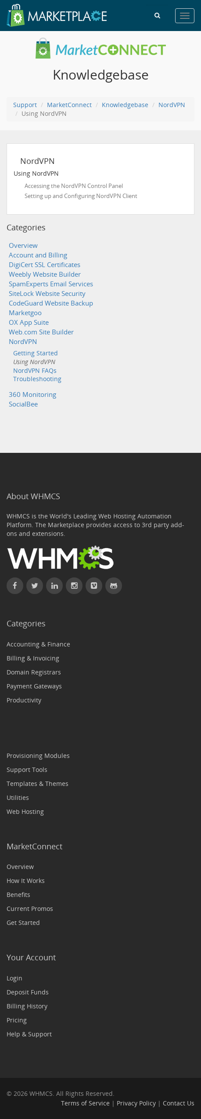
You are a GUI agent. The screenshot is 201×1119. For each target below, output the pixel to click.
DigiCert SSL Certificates (44, 264)
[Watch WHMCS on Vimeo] (94, 585)
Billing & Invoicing (33, 658)
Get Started (23, 922)
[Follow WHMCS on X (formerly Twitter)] (34, 585)
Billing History (27, 1006)
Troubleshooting (37, 379)
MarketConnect (69, 105)
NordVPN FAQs (35, 370)
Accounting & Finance (38, 644)
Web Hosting (25, 811)
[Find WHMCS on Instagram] (74, 585)
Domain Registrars (34, 672)
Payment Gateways (34, 686)
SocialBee (23, 404)
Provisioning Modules (38, 755)
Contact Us (178, 1103)
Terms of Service (85, 1103)
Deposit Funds (28, 992)
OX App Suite (29, 322)
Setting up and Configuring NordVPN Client (81, 196)
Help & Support (29, 1034)
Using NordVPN (34, 362)
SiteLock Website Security (47, 293)
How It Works (26, 880)
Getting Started (35, 353)
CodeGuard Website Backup (51, 303)
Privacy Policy (136, 1103)
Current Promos (30, 908)
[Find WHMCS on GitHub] (113, 585)
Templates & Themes (37, 783)
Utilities (18, 797)
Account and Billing (38, 255)
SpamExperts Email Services (51, 283)
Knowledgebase (125, 105)
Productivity (24, 700)
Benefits (18, 894)
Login (14, 978)
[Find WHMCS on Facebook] (15, 585)
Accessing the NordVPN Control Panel (74, 186)
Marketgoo (25, 312)
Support (25, 105)
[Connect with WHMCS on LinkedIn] (54, 585)
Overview (23, 245)
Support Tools (27, 769)
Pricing (17, 1020)
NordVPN (171, 105)
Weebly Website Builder (45, 274)
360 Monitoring (32, 394)
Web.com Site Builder (41, 332)
